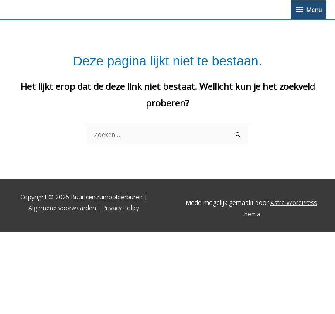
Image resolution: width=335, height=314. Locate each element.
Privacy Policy (121, 208)
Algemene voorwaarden (62, 208)
